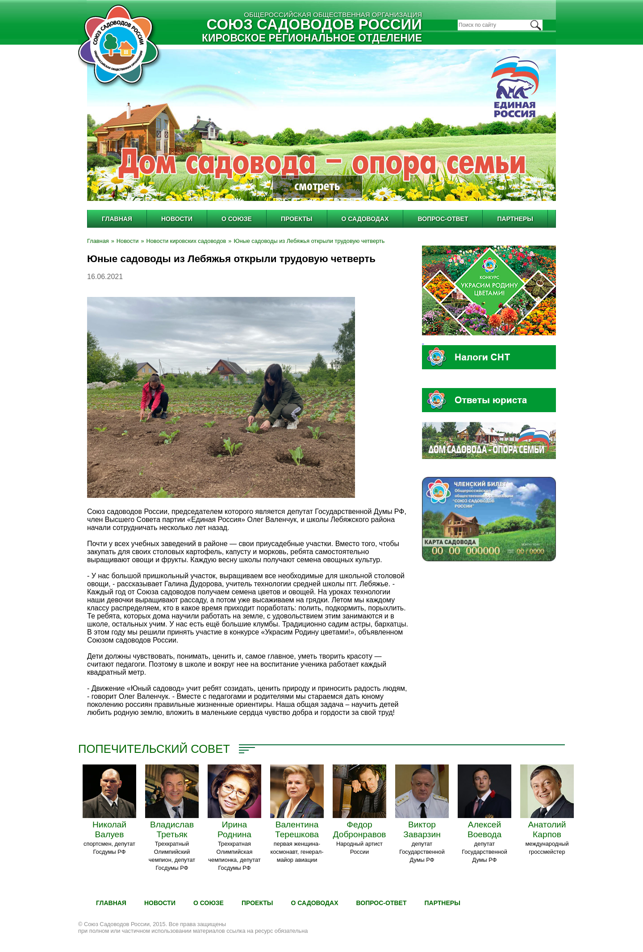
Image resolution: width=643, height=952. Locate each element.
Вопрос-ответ (443, 218)
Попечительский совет (154, 749)
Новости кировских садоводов (186, 241)
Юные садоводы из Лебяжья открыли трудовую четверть (309, 241)
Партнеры (515, 218)
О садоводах (365, 218)
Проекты (297, 218)
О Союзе (236, 218)
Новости (176, 218)
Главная (117, 218)
